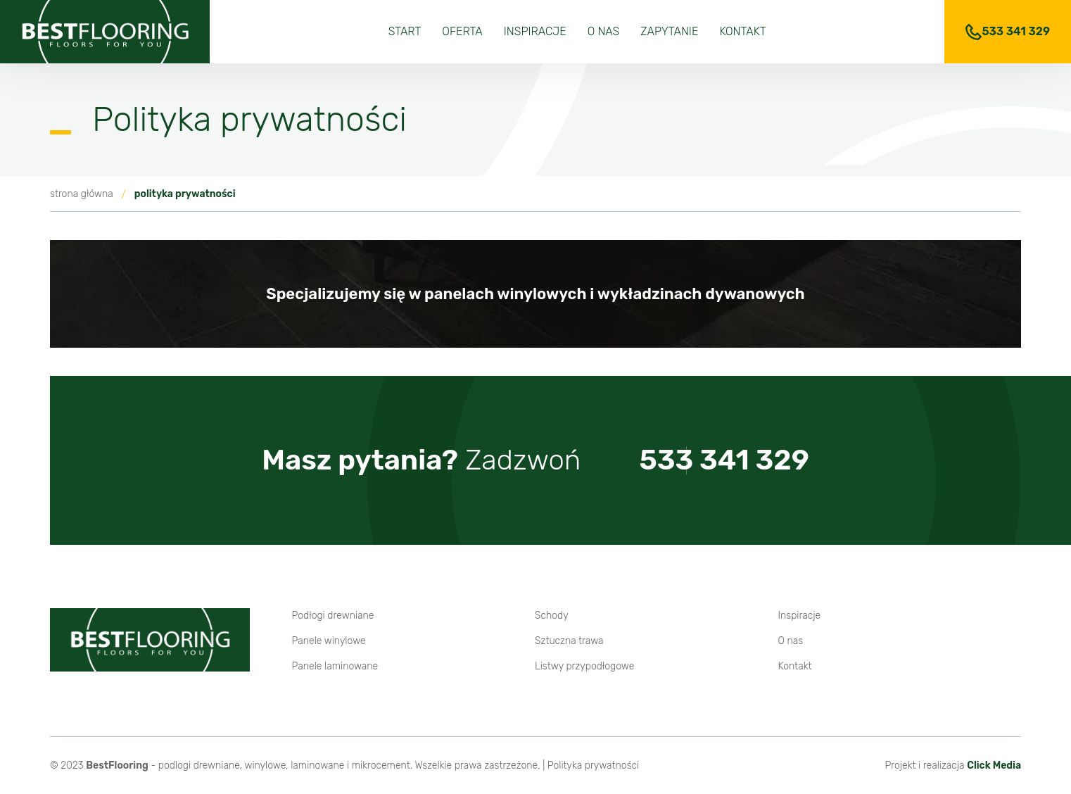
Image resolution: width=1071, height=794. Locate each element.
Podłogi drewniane (333, 616)
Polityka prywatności (593, 765)
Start (405, 31)
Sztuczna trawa (569, 641)
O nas (604, 31)
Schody (552, 616)
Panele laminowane (335, 666)
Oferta (462, 31)
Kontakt (742, 31)
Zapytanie (669, 31)
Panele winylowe (329, 641)
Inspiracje (535, 31)
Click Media (994, 765)
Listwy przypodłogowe (584, 666)
